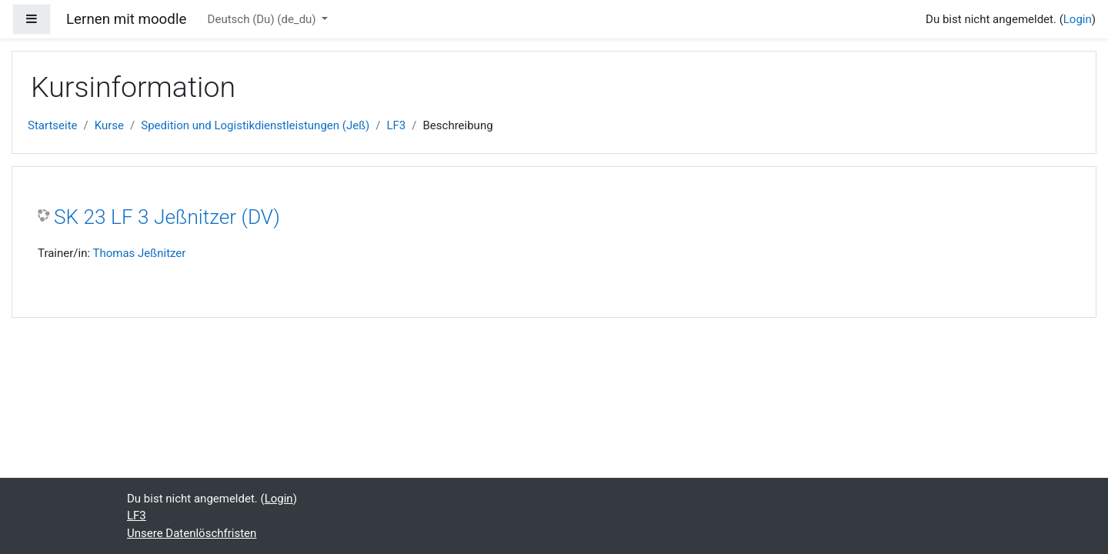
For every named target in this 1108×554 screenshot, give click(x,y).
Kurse (109, 125)
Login (1077, 19)
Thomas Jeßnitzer (139, 253)
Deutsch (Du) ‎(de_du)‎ (263, 19)
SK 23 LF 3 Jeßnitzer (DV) (167, 217)
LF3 (395, 125)
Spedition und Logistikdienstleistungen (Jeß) (255, 125)
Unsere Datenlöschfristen (191, 533)
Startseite (53, 125)
